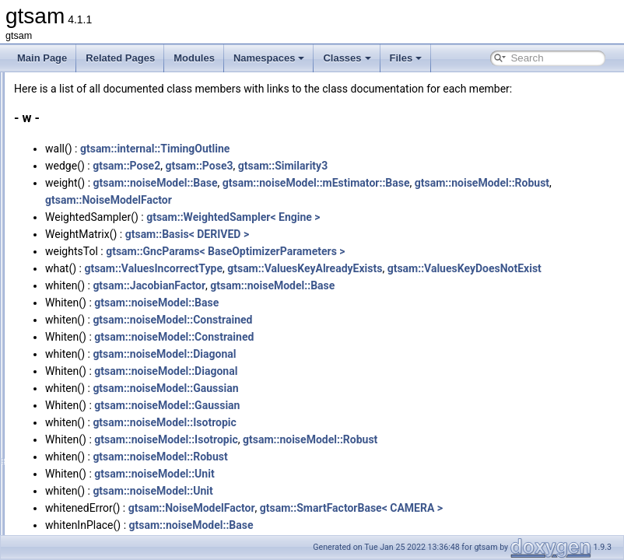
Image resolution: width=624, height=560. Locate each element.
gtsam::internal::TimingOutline (349, 165)
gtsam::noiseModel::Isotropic (358, 456)
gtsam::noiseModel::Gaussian (360, 422)
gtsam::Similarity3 (477, 183)
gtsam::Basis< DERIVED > (381, 251)
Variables (70, 440)
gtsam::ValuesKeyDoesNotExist (317, 302)
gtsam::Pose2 (321, 183)
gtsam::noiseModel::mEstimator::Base (511, 200)
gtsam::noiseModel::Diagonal (358, 388)
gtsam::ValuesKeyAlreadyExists (499, 285)
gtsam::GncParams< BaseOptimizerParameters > (419, 268)
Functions (71, 423)
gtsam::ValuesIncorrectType (348, 285)
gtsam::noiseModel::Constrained (367, 354)
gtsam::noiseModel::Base (350, 200)
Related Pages (120, 58)
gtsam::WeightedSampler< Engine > (427, 234)
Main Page (42, 58)
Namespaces (269, 58)
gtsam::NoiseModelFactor (443, 217)
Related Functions (89, 508)
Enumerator (75, 491)
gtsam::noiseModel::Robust (307, 217)
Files (406, 58)
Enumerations (80, 474)
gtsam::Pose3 (393, 183)
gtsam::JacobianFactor (343, 319)
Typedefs (70, 457)
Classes (346, 58)
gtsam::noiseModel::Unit (348, 508)
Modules (194, 58)
